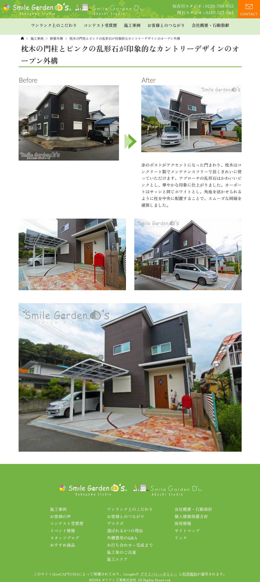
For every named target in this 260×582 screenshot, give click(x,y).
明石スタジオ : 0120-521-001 (205, 12)
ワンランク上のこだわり (54, 24)
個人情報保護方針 (191, 513)
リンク (180, 534)
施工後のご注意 (121, 548)
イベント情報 (62, 527)
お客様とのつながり (166, 24)
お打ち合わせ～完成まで (130, 541)
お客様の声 (60, 513)
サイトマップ (187, 527)
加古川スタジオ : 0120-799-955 (203, 6)
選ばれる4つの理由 (125, 527)
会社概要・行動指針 (210, 24)
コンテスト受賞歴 (100, 24)
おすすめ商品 (62, 541)
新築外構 (56, 34)
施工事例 (132, 24)
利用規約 (189, 570)
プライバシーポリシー (158, 570)
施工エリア (117, 555)
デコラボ (115, 519)
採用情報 (182, 519)
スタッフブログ (64, 534)
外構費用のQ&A (122, 534)
